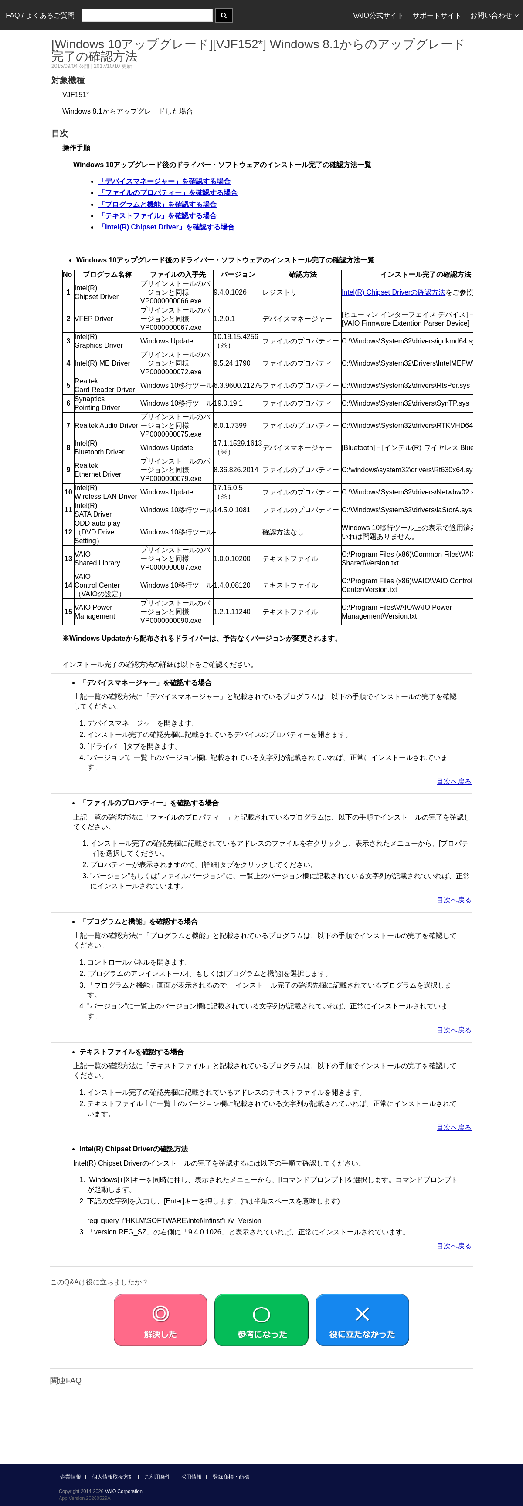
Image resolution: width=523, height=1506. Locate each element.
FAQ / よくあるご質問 (40, 15)
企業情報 (70, 1477)
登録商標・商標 (231, 1477)
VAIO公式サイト (378, 15)
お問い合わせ (494, 15)
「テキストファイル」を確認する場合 (157, 215)
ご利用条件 (157, 1477)
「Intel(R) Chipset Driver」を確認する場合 (166, 227)
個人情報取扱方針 (113, 1477)
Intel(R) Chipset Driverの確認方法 (393, 292)
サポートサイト (437, 15)
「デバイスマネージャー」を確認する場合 (164, 181)
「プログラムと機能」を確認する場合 (157, 204)
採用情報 (191, 1477)
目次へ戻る (454, 781)
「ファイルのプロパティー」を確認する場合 (168, 192)
